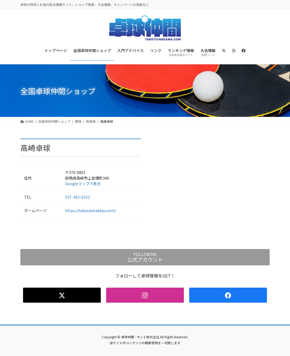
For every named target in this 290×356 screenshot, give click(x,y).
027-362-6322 (77, 197)
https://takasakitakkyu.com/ (90, 210)
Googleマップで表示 (83, 183)
